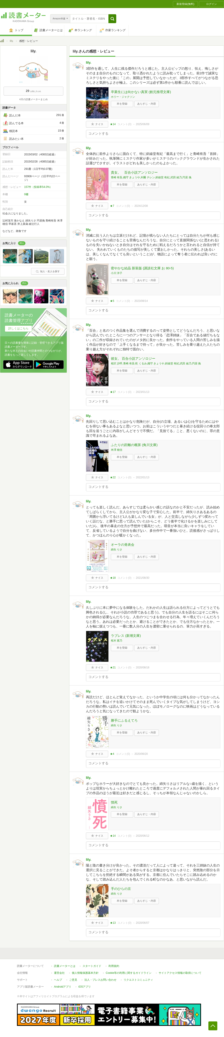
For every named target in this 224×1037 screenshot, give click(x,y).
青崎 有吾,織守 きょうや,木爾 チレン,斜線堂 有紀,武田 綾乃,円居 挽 (151, 177)
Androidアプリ (62, 986)
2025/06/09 (142, 124)
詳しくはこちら (18, 328)
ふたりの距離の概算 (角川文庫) (134, 445)
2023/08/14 (141, 301)
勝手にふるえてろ (124, 720)
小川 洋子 (116, 273)
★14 (113, 124)
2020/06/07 (142, 922)
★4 (112, 753)
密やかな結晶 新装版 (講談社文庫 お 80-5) (142, 268)
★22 (113, 477)
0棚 (26, 194)
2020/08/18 (142, 667)
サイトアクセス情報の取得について (180, 973)
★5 (112, 300)
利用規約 (113, 966)
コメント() (124, 124)
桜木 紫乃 (116, 640)
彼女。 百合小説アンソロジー (133, 358)
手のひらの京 (121, 889)
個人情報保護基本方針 (85, 973)
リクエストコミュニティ (138, 979)
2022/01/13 (142, 477)
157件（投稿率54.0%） (38, 187)
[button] (112, 18)
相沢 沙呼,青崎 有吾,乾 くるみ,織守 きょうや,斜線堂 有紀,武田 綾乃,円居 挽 (156, 363)
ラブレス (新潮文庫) (126, 635)
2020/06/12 (142, 835)
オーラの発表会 (122, 544)
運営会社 (59, 973)
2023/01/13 (142, 392)
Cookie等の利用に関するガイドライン (128, 973)
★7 (112, 205)
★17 (113, 392)
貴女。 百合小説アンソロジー (134, 172)
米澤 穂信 (116, 449)
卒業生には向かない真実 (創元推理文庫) (141, 92)
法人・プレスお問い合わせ (100, 979)
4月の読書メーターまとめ (33, 99)
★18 (113, 577)
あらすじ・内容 (146, 103)
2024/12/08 (141, 206)
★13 (113, 922)
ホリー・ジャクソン (123, 96)
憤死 (114, 802)
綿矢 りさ (116, 549)
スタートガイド (92, 966)
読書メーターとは (64, 966)
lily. (11, 41)
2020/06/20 (141, 754)
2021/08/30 (142, 577)
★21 (113, 667)
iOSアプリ (84, 986)
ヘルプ (58, 979)
